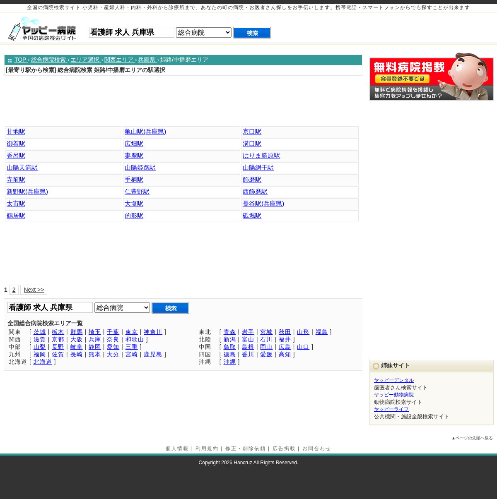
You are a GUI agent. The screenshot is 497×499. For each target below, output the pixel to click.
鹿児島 (153, 354)
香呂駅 (16, 155)
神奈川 (153, 332)
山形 (303, 332)
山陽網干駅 (258, 167)
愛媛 (266, 354)
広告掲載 (284, 448)
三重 (131, 346)
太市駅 (16, 203)
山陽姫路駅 (140, 167)
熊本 (95, 354)
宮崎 (131, 354)
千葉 (113, 332)
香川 (248, 354)
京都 (58, 339)
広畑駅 (134, 143)
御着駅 (16, 143)
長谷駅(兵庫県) (263, 203)
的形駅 (134, 215)
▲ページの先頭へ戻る (472, 438)
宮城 (266, 332)
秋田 (285, 332)
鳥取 (230, 346)
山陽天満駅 (22, 167)
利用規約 (207, 448)
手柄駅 (134, 179)
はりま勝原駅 (261, 155)
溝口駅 (252, 143)
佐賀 (58, 354)
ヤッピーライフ (391, 409)
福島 (322, 332)
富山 (248, 339)
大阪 (76, 339)
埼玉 (95, 332)
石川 (266, 339)
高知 (285, 354)
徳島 (230, 354)
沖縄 (230, 361)
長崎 (76, 354)
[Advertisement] (185, 102)
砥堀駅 (252, 215)
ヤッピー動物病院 (394, 395)
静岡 (95, 346)
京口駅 (252, 131)
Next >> (34, 289)
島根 (248, 346)
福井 (285, 339)
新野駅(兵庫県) (27, 191)
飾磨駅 (252, 179)
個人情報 (177, 448)
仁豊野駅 (137, 191)
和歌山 (134, 339)
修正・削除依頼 (245, 448)
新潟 (230, 339)
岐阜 (76, 346)
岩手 (248, 332)
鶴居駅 (16, 215)
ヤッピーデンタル (394, 380)
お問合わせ (316, 448)
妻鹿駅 (134, 155)
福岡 (40, 354)
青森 (230, 332)
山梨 (40, 346)
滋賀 (40, 339)
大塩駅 (134, 203)
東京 (131, 332)
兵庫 (95, 339)
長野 (58, 346)
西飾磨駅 (255, 191)
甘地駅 (16, 131)
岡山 (266, 346)
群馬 (76, 332)
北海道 (43, 361)
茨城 (40, 332)
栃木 (58, 332)
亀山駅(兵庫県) (145, 131)
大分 (113, 354)
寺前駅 (16, 179)
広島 (285, 346)
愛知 (113, 346)
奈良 (113, 339)
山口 (303, 346)
